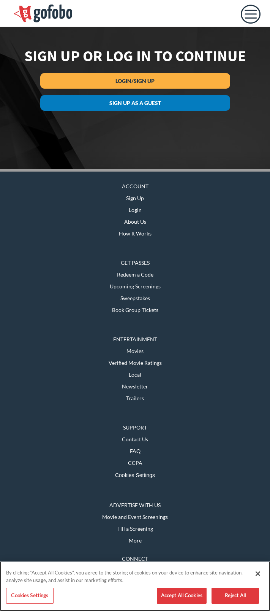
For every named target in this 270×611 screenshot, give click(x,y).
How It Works (135, 233)
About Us (135, 221)
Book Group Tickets (135, 310)
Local (135, 374)
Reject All (235, 595)
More (135, 540)
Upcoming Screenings (135, 286)
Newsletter (135, 386)
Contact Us (135, 439)
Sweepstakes (135, 298)
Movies (135, 351)
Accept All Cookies (181, 595)
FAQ (135, 451)
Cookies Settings (135, 475)
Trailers (135, 398)
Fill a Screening (135, 528)
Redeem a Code (135, 274)
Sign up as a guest (135, 103)
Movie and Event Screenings (135, 517)
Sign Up (135, 198)
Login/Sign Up (135, 81)
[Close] (257, 573)
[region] (135, 586)
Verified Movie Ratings (135, 363)
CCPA (135, 463)
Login (135, 210)
